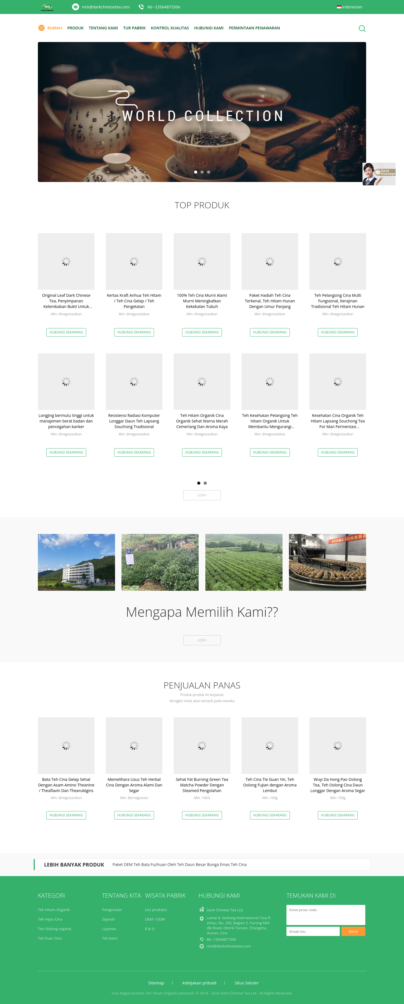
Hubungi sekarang (66, 332)
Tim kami (110, 938)
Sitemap (156, 983)
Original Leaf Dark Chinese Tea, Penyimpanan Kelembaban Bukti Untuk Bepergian (66, 304)
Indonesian (352, 7)
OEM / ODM (155, 919)
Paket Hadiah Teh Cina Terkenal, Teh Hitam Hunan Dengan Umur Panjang (270, 301)
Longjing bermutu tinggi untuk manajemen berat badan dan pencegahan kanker (66, 421)
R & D (150, 928)
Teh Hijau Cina (50, 919)
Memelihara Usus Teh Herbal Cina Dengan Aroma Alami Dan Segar (134, 785)
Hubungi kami (209, 28)
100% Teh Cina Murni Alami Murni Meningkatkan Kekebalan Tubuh (202, 301)
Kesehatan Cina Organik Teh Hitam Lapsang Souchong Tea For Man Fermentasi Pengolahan (338, 424)
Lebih (202, 495)
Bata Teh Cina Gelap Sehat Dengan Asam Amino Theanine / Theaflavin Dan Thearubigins (66, 785)
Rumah (50, 28)
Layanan (109, 928)
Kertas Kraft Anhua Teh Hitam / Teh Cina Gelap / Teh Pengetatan (134, 301)
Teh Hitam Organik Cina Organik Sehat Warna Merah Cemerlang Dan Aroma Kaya (202, 421)
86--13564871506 (164, 6)
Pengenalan (112, 909)
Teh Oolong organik (54, 928)
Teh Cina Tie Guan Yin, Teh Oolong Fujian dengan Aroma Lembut (270, 785)
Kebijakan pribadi (199, 983)
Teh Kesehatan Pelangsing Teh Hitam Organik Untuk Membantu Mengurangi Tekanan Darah (270, 424)
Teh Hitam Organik (54, 909)
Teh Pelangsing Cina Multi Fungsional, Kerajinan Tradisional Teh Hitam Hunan (337, 301)
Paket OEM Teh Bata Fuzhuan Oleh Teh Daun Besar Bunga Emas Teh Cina (180, 864)
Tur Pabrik (134, 28)
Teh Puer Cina (49, 938)
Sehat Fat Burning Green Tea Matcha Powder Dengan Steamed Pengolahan (202, 785)
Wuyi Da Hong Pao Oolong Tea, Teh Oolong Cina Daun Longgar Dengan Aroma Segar (338, 785)
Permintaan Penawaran (254, 28)
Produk (75, 28)
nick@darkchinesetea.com (106, 7)
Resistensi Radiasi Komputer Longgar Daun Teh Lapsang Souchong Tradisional (134, 421)
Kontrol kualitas (170, 28)
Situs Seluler (247, 983)
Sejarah (108, 919)
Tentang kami (103, 28)
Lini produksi (156, 909)
